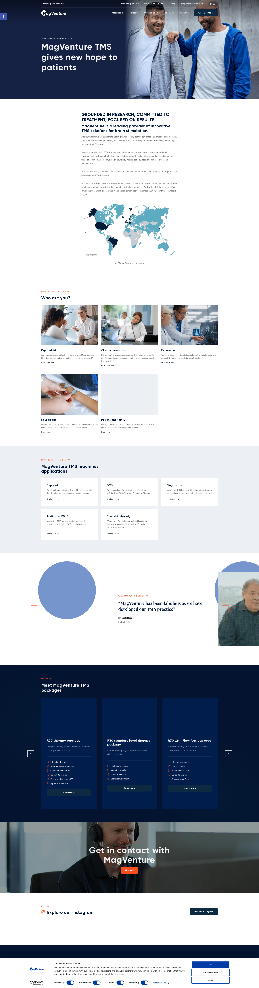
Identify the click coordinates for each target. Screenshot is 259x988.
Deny (210, 935)
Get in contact (206, 13)
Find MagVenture (130, 3)
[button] (3, 16)
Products (169, 13)
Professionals (117, 13)
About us (184, 13)
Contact (129, 870)
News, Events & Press (155, 3)
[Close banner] (236, 917)
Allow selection (210, 927)
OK (210, 920)
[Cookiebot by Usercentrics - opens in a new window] (36, 938)
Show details (159, 938)
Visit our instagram (204, 911)
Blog (173, 3)
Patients (134, 13)
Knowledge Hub (152, 13)
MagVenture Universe (192, 3)
